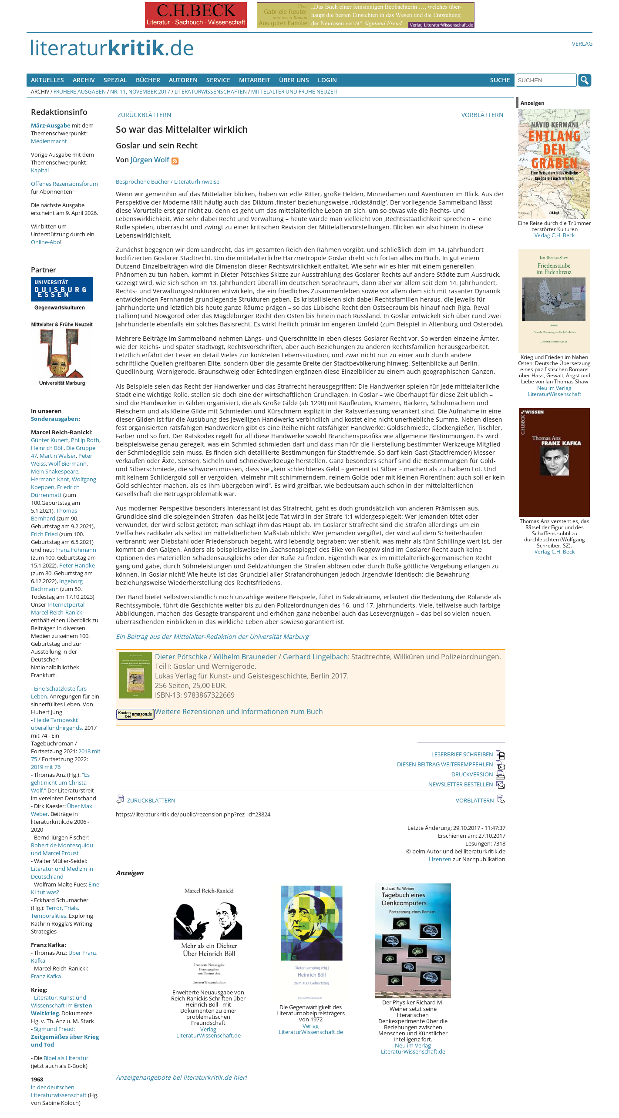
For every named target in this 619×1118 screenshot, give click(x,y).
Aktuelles (47, 80)
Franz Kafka (46, 976)
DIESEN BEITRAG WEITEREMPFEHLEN (451, 764)
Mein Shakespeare (54, 471)
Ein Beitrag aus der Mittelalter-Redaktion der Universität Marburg (212, 636)
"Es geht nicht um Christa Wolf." (60, 782)
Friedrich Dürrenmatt (55, 491)
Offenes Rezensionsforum (64, 184)
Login (327, 80)
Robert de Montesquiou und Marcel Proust (62, 849)
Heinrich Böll (47, 448)
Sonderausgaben (54, 419)
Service (218, 80)
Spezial (115, 80)
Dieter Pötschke (181, 656)
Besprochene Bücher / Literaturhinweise (167, 181)
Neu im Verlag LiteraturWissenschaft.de (413, 1048)
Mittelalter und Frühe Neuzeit (294, 91)
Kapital (40, 170)
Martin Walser (58, 456)
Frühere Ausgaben (80, 91)
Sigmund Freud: (65, 1036)
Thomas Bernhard (54, 514)
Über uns (294, 80)
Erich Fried (44, 534)
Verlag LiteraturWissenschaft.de (208, 1032)
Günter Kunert (49, 440)
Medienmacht (49, 141)
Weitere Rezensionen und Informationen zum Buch (239, 711)
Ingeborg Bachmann (57, 585)
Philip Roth (85, 440)
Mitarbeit (254, 80)
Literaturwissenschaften (211, 91)
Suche (500, 80)
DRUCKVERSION (478, 774)
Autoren (183, 80)
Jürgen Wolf (150, 160)
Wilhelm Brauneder (245, 656)
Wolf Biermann (67, 463)
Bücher (148, 80)
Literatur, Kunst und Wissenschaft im (61, 1005)
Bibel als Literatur (66, 1058)
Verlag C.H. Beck (555, 235)
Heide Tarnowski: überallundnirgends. (57, 724)
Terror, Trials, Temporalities (55, 912)
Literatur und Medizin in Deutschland (62, 872)
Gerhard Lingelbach (315, 656)
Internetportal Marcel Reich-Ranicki (57, 608)
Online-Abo (45, 242)
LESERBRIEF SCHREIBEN (468, 754)
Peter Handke (77, 565)
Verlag (582, 43)
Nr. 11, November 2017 (140, 91)
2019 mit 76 (46, 767)
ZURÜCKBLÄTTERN (144, 115)
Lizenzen (440, 859)
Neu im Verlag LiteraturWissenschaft (554, 390)
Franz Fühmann (75, 550)
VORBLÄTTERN (483, 115)
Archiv (84, 80)
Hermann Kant (50, 479)
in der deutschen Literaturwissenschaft (59, 1091)
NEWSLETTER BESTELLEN (466, 784)
